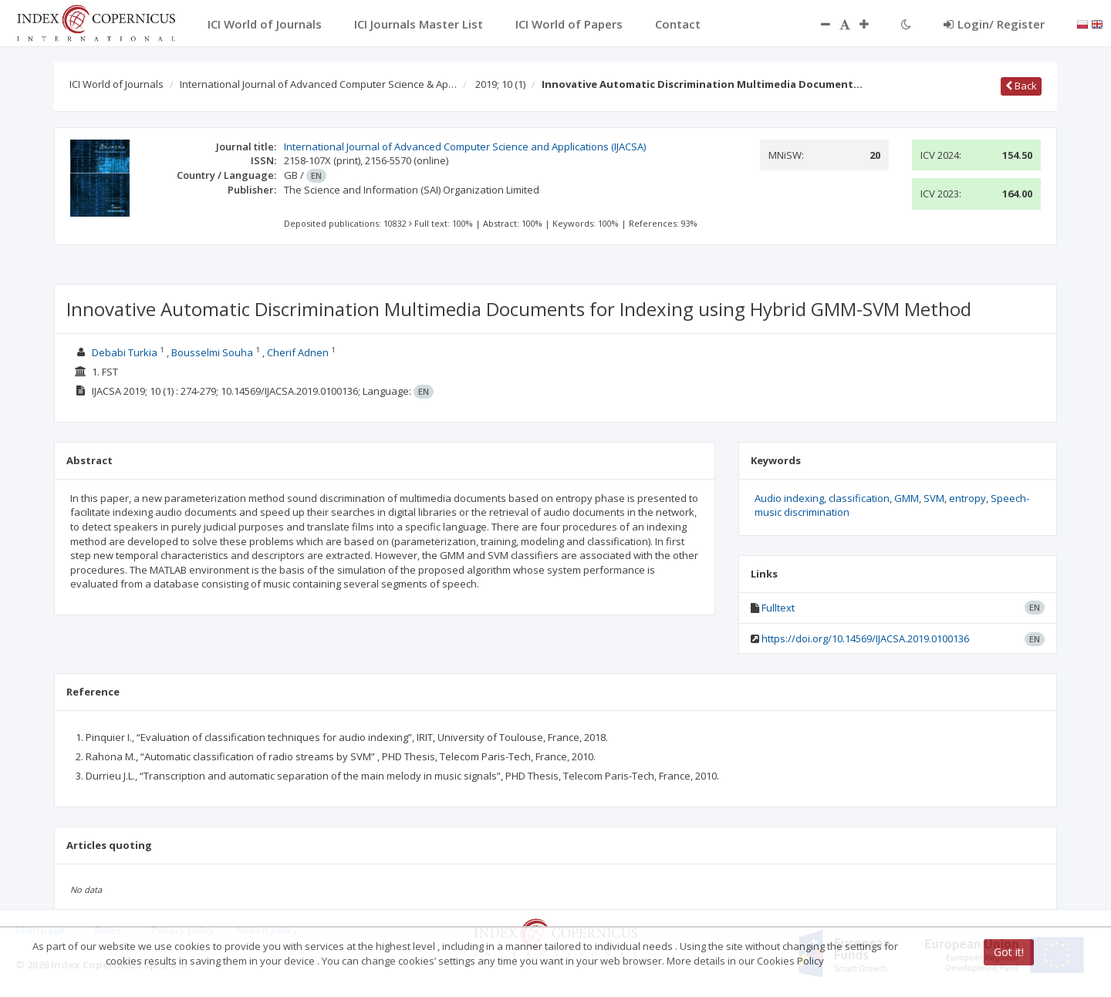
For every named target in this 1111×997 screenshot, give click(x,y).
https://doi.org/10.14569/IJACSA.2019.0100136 (865, 638)
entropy (967, 498)
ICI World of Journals (116, 84)
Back (1021, 86)
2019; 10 (500, 84)
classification (859, 498)
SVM (934, 498)
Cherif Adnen (298, 352)
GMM (906, 498)
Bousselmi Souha (212, 352)
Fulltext (778, 608)
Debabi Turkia (124, 352)
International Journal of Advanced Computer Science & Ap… (318, 84)
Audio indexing (789, 498)
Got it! (1009, 952)
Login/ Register (994, 24)
